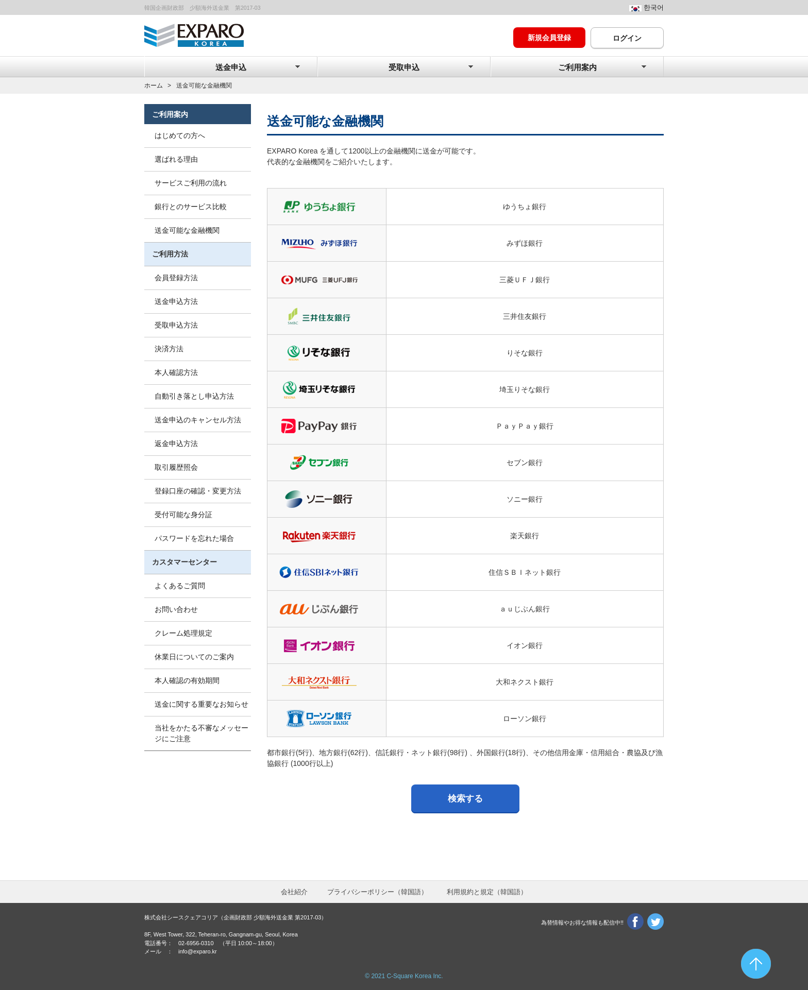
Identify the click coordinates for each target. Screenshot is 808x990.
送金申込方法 (176, 301)
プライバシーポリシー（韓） (377, 892)
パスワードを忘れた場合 (194, 538)
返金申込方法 (176, 443)
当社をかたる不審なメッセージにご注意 (201, 733)
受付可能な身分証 (183, 514)
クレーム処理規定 (183, 633)
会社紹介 (294, 892)
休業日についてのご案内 (194, 657)
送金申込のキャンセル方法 (198, 420)
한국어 (654, 7)
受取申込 (404, 67)
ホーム (153, 85)
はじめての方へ (180, 135)
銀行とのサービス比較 (191, 206)
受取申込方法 (176, 325)
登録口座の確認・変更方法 (198, 491)
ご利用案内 (577, 67)
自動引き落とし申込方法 (194, 396)
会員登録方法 (176, 278)
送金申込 (230, 67)
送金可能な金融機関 (187, 230)
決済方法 (169, 349)
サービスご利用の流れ (191, 183)
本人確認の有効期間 (187, 680)
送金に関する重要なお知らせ (201, 704)
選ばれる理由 (176, 159)
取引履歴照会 (176, 467)
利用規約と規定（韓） (487, 892)
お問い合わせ (176, 609)
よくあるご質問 (180, 586)
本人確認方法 (176, 372)
